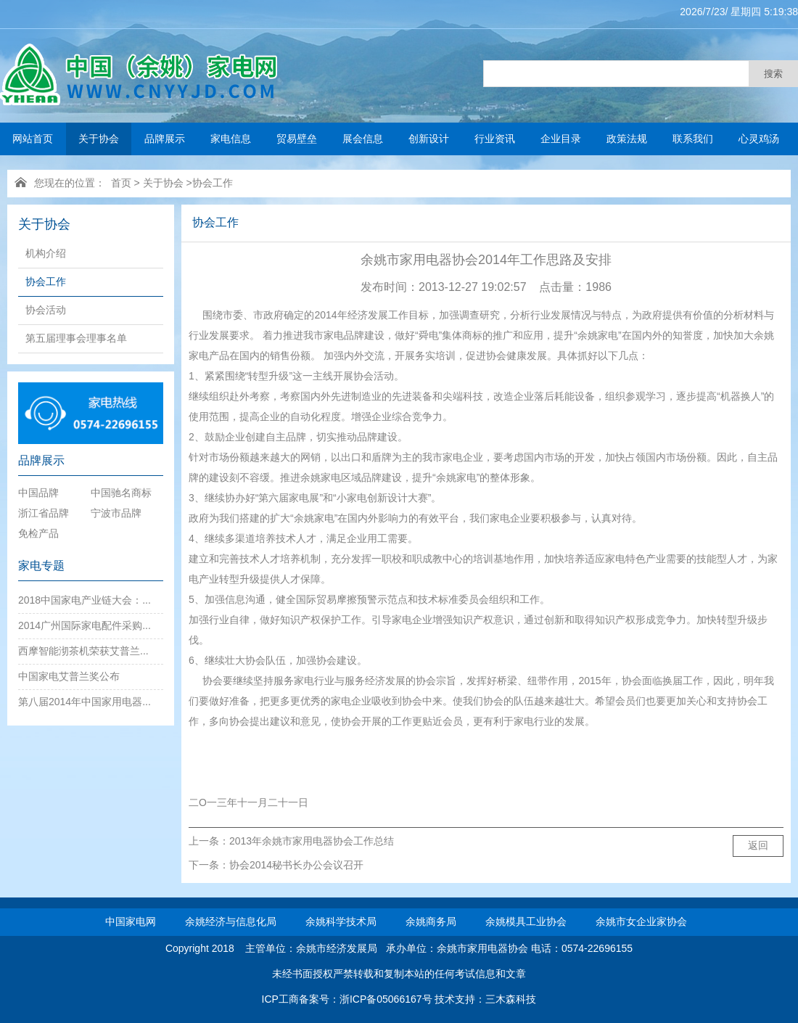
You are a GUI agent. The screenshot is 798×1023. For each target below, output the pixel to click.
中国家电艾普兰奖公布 (69, 676)
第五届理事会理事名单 (76, 338)
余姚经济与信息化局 (230, 921)
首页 (121, 183)
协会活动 (45, 310)
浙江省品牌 (43, 513)
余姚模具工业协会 (526, 921)
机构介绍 (45, 253)
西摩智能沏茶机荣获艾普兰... (83, 651)
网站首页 (32, 138)
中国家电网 (130, 921)
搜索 (773, 73)
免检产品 (38, 533)
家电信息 (230, 138)
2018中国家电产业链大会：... (84, 600)
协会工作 (212, 183)
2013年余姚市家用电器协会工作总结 (311, 841)
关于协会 (98, 138)
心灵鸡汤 (759, 138)
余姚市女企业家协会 (641, 921)
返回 (758, 845)
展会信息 (362, 138)
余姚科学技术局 (341, 921)
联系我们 (692, 138)
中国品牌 (38, 492)
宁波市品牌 (116, 513)
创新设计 (428, 138)
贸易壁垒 (296, 138)
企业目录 (560, 138)
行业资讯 (494, 138)
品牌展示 (164, 138)
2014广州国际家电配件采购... (84, 625)
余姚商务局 (431, 921)
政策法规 (626, 138)
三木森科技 (510, 999)
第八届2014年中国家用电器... (84, 701)
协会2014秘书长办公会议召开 (296, 865)
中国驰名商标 (121, 492)
